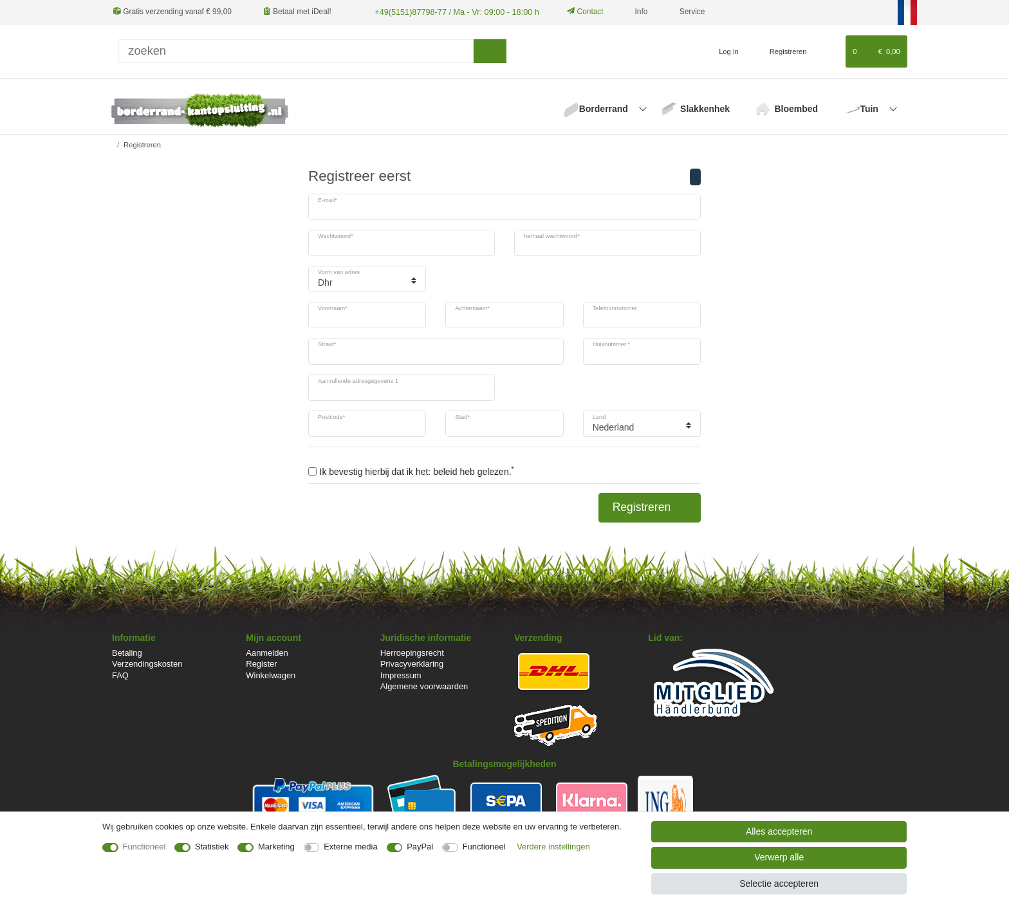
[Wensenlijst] (830, 51)
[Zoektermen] (296, 50)
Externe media (350, 846)
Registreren (650, 506)
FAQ (120, 675)
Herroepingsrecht (412, 652)
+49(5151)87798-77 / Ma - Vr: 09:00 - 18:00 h (451, 11)
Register (261, 663)
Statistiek (212, 846)
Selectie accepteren (779, 883)
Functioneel (144, 846)
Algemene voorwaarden (424, 685)
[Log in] (723, 51)
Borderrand (605, 108)
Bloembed (796, 108)
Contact (578, 11)
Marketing (276, 846)
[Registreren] (781, 51)
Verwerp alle (779, 857)
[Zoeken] (490, 50)
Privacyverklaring (412, 663)
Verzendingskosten (147, 663)
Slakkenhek (705, 108)
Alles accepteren (779, 831)
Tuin (870, 108)
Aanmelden (267, 652)
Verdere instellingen (553, 846)
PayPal (420, 846)
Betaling (127, 652)
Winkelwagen (270, 675)
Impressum (400, 675)
